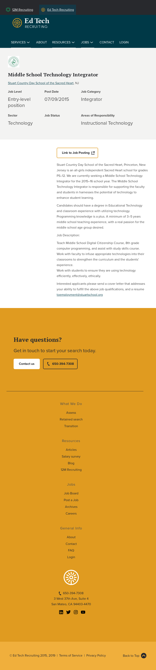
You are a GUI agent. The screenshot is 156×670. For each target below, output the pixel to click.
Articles (71, 450)
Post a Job (71, 500)
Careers (71, 514)
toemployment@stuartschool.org (80, 295)
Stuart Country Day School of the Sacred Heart (41, 83)
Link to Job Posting (76, 153)
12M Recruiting (22, 10)
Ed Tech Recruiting (60, 10)
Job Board (71, 493)
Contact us (27, 364)
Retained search (71, 419)
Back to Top (131, 656)
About (41, 42)
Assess (71, 413)
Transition (71, 426)
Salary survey (71, 456)
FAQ (71, 550)
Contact (107, 42)
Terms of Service (70, 655)
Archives (71, 507)
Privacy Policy (96, 655)
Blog (71, 463)
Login (124, 42)
